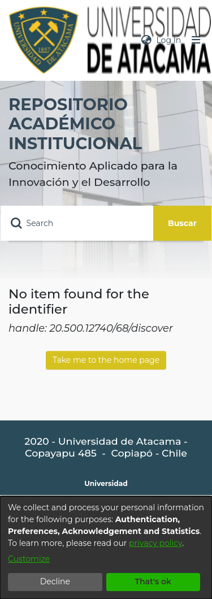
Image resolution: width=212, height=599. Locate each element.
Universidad (106, 483)
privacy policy (155, 543)
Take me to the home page (106, 360)
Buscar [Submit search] (182, 223)
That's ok (153, 581)
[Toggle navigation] (196, 40)
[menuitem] (146, 40)
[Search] (77, 223)
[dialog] (106, 547)
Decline (55, 581)
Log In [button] (169, 40)
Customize (29, 559)
